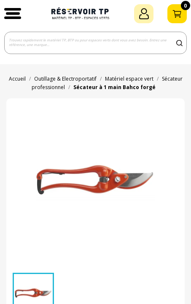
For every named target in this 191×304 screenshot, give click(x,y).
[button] (12, 13)
